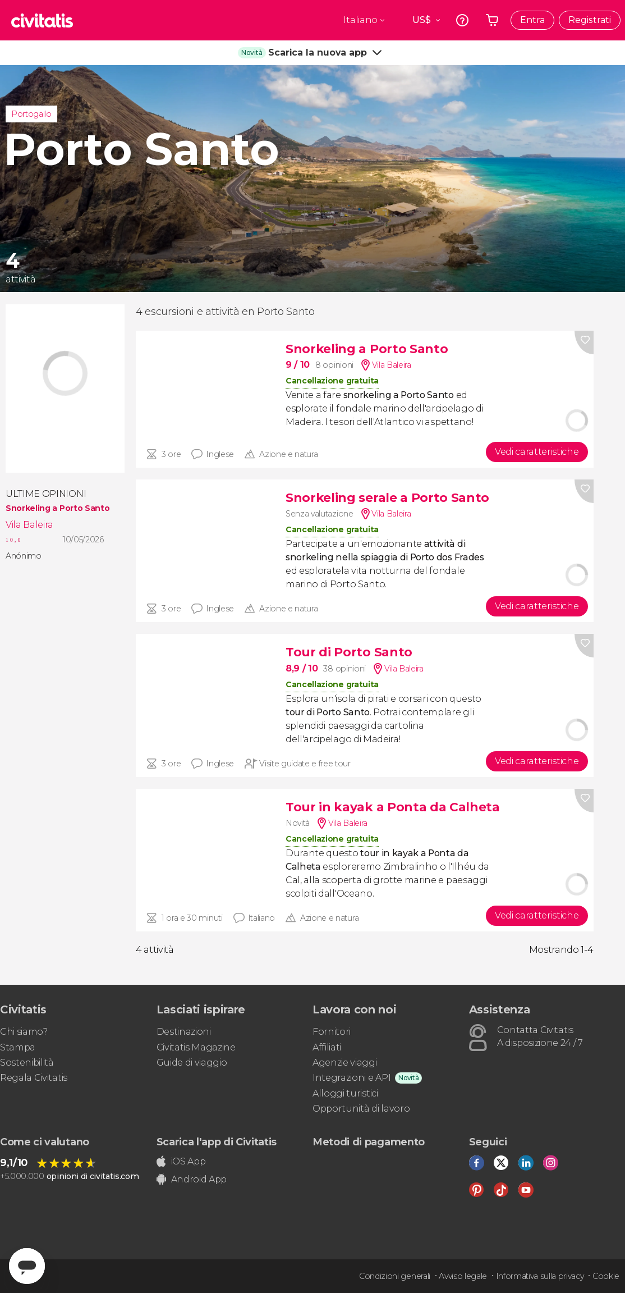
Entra (532, 20)
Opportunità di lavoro (361, 1108)
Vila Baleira (29, 524)
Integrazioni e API (351, 1077)
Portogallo (31, 114)
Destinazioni (184, 1031)
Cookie (605, 1276)
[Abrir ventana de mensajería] (27, 1266)
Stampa (17, 1047)
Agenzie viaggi (344, 1062)
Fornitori (331, 1031)
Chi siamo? (24, 1031)
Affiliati (326, 1047)
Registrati (589, 20)
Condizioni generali (394, 1276)
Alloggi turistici (345, 1093)
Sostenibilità (27, 1062)
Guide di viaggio (192, 1062)
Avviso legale (463, 1276)
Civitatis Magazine (196, 1047)
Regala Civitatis (33, 1077)
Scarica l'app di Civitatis (217, 1142)
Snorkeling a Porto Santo (57, 508)
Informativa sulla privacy (540, 1276)
